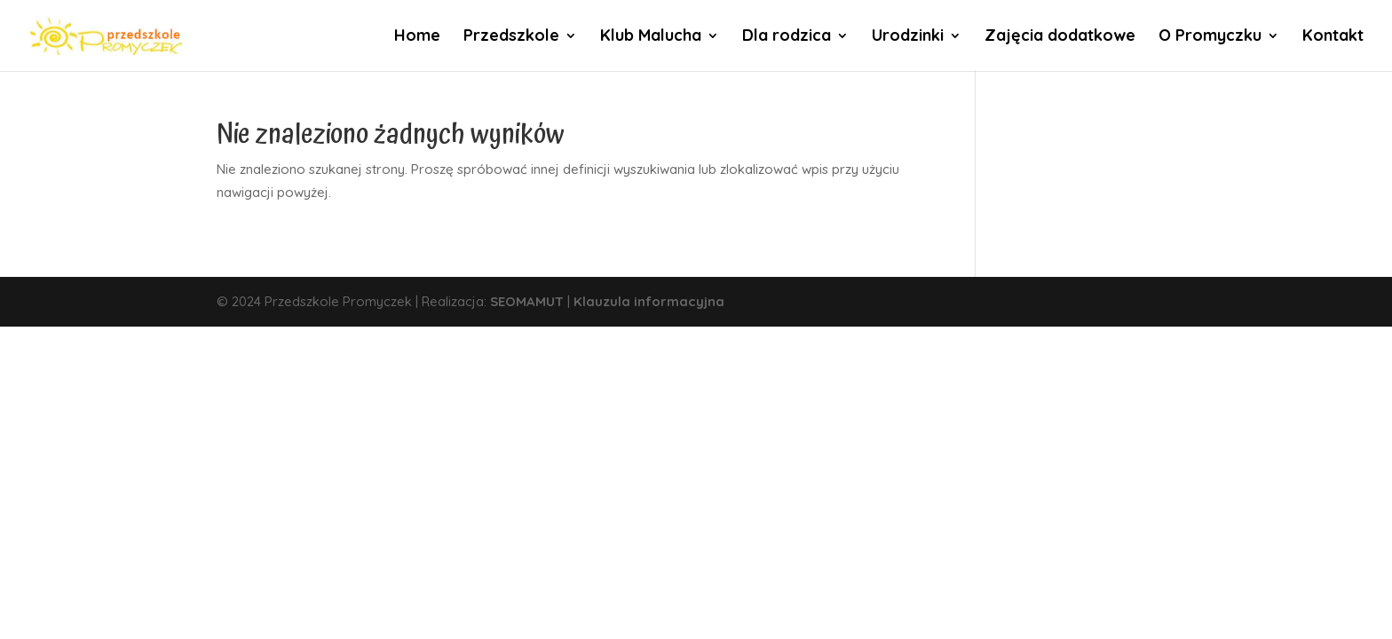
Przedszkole (511, 37)
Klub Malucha (650, 37)
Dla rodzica (786, 37)
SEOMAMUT (527, 301)
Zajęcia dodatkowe (1060, 37)
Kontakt (1333, 37)
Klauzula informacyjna (648, 301)
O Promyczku (1210, 37)
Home (417, 37)
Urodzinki (908, 37)
